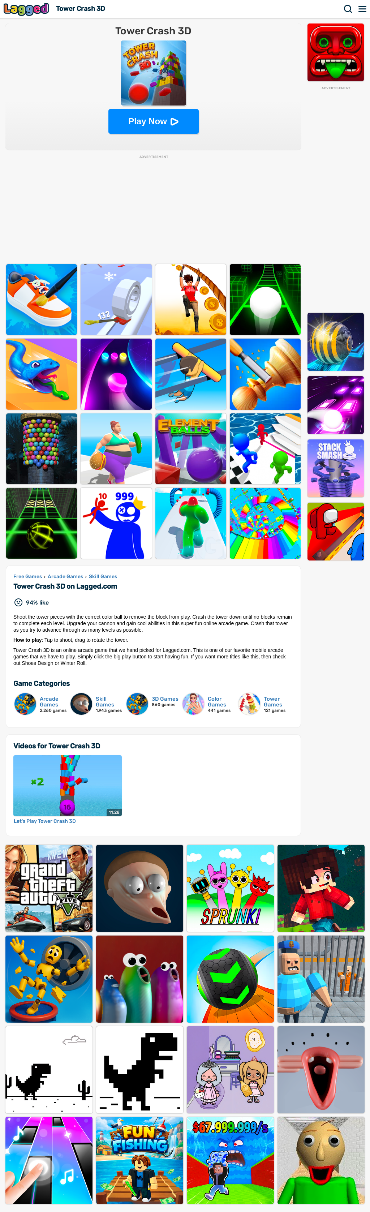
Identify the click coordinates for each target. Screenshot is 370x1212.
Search (348, 9)
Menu (363, 9)
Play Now (147, 121)
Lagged (27, 9)
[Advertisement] (336, 199)
